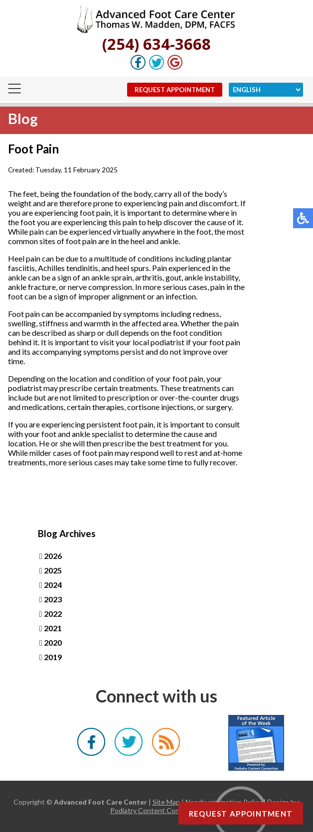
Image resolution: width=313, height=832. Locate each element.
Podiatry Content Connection (156, 810)
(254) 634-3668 (156, 43)
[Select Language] (266, 90)
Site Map (166, 802)
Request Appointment (175, 90)
